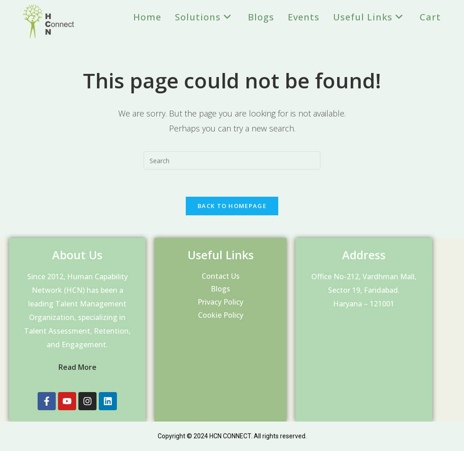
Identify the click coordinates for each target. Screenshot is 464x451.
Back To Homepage (232, 206)
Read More (77, 367)
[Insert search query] (232, 160)
